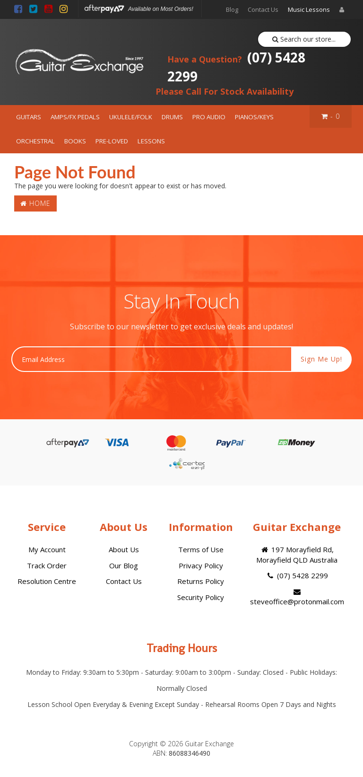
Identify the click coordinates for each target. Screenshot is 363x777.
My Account (47, 549)
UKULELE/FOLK (130, 117)
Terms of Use (201, 549)
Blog (232, 9)
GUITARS (28, 117)
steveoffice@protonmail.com (297, 597)
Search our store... (304, 39)
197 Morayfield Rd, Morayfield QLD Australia (296, 554)
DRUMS (172, 117)
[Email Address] (151, 359)
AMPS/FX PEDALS (75, 117)
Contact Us (263, 9)
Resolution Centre (46, 581)
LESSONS (151, 141)
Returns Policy (200, 581)
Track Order (47, 565)
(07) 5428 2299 (236, 66)
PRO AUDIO (208, 117)
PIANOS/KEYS (254, 117)
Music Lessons (309, 9)
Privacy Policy (201, 565)
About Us (124, 549)
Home (35, 203)
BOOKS (75, 141)
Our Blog (123, 565)
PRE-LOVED (111, 141)
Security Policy (200, 597)
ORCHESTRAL (35, 141)
